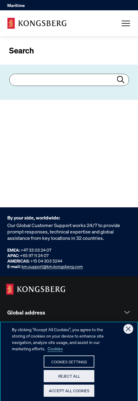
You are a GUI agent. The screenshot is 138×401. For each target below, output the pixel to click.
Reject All (69, 378)
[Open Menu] (126, 23)
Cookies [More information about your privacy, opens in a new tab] (55, 351)
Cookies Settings (69, 364)
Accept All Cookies (69, 393)
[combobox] (69, 80)
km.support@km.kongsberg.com (52, 266)
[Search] (69, 80)
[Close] (128, 331)
